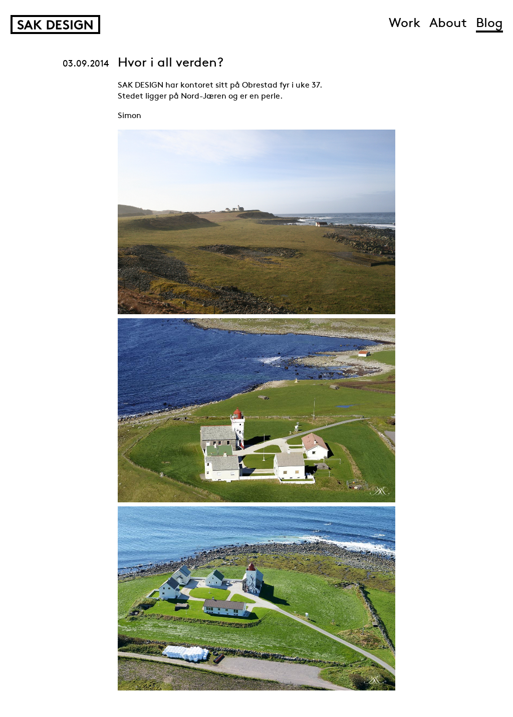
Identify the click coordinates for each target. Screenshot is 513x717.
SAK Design (55, 24)
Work (404, 24)
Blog (489, 24)
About (448, 24)
